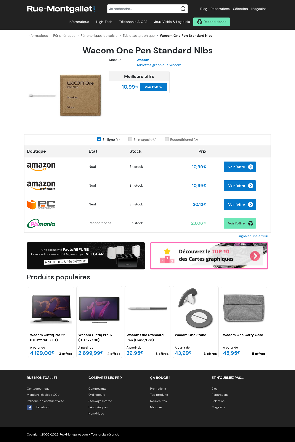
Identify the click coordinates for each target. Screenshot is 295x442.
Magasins (258, 8)
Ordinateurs (96, 395)
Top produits (159, 395)
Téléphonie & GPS (133, 21)
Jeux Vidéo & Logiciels (172, 21)
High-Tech (104, 21)
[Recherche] (147, 8)
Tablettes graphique (139, 35)
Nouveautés (158, 401)
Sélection (240, 8)
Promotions (158, 389)
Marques (156, 407)
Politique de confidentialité (45, 401)
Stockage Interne (100, 401)
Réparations (220, 8)
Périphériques (64, 35)
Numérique (96, 413)
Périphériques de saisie (98, 35)
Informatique (79, 21)
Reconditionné (215, 21)
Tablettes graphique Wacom (158, 65)
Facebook (38, 407)
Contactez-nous (38, 389)
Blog (203, 8)
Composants (97, 389)
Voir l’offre (153, 87)
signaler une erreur (253, 236)
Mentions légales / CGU (43, 395)
